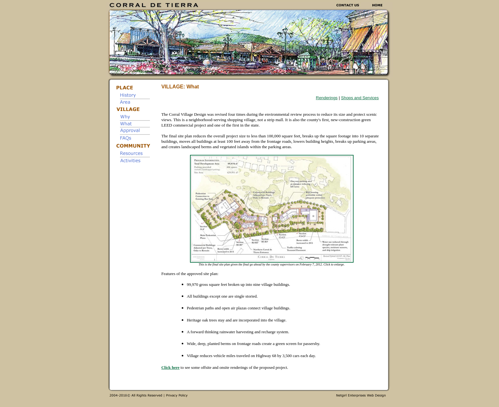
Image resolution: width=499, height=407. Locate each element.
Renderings (327, 97)
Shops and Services (360, 97)
